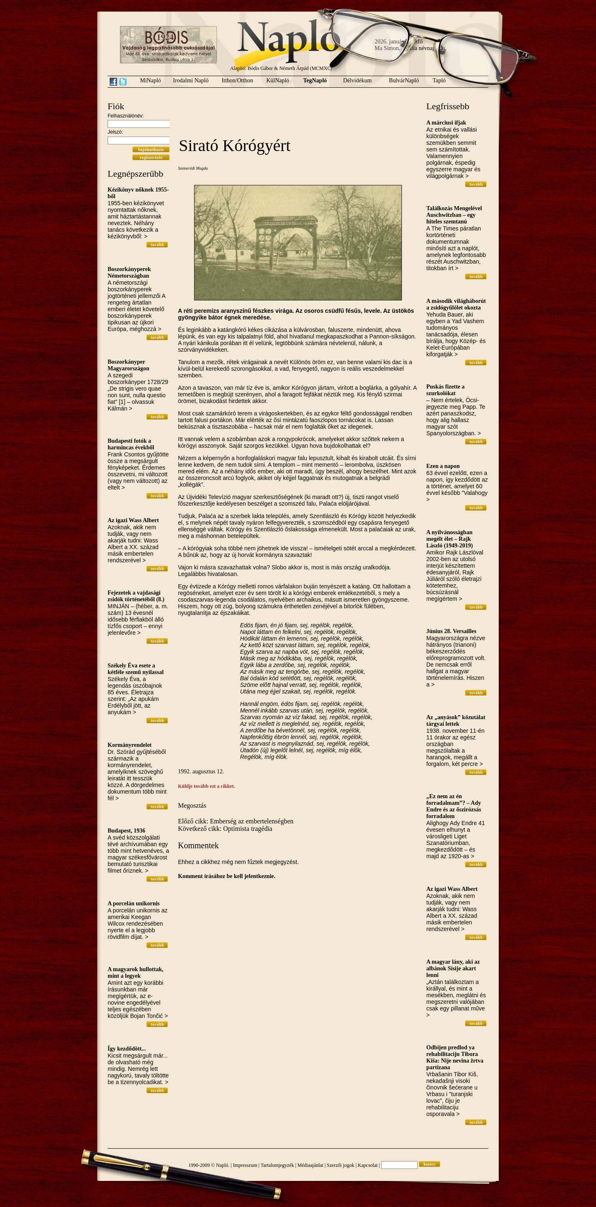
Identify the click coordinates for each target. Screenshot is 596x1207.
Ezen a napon (443, 466)
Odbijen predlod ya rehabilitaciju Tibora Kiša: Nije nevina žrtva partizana (454, 1057)
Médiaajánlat (311, 1165)
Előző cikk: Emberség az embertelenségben (235, 821)
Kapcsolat (367, 1165)
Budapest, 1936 (126, 831)
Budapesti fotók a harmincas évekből (131, 444)
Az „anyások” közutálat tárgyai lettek (455, 720)
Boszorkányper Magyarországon (128, 365)
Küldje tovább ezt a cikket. (206, 786)
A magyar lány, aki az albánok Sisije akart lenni (453, 968)
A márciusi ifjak (446, 123)
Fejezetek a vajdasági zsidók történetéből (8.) (136, 596)
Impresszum (245, 1165)
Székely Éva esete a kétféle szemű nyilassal (135, 668)
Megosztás (192, 805)
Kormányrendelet (129, 745)
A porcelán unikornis (134, 903)
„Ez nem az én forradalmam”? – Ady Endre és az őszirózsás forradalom (453, 806)
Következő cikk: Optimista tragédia (225, 828)
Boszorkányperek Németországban (129, 272)
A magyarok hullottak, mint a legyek (135, 972)
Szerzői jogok (340, 1165)
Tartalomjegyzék (277, 1165)
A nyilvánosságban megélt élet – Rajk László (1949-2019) (449, 539)
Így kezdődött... (127, 1049)
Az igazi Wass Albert (133, 520)
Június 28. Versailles (451, 631)
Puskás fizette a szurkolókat (445, 390)
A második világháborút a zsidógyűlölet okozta (456, 304)
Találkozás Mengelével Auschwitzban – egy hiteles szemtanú (454, 215)
